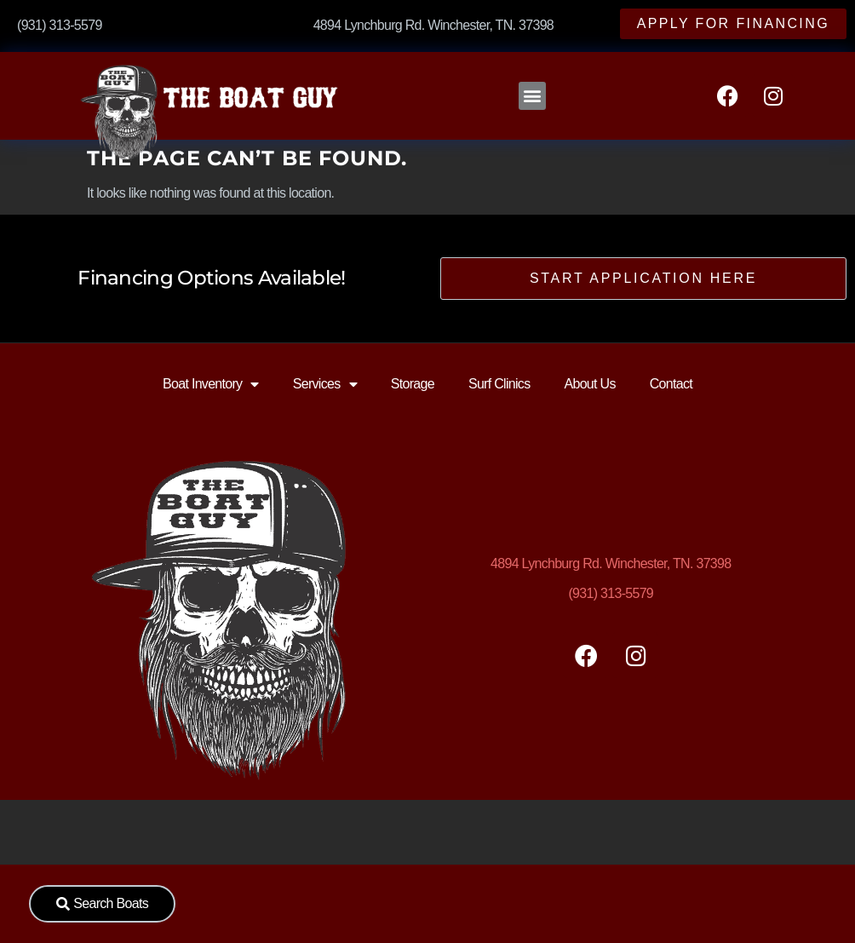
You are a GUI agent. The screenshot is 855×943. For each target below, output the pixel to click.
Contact (671, 384)
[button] (532, 96)
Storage (412, 384)
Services (325, 384)
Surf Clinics (499, 384)
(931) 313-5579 (610, 593)
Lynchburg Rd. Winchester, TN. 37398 (611, 563)
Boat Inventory (211, 384)
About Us (589, 384)
